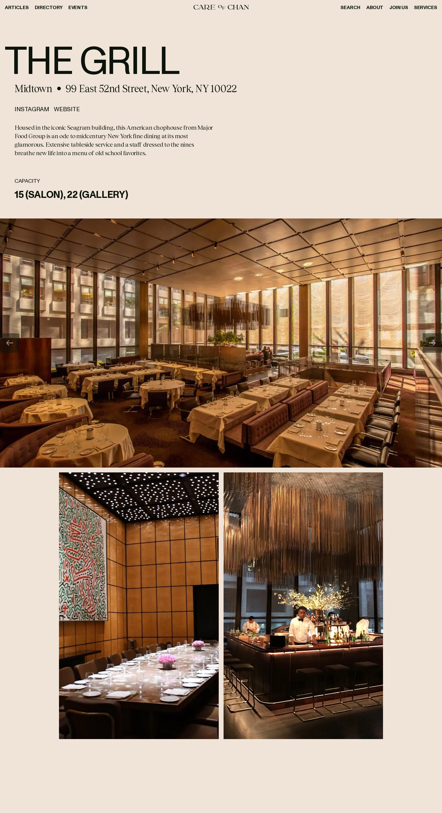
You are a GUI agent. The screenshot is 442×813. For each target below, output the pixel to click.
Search (350, 7)
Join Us (398, 7)
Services (425, 7)
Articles (17, 7)
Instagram (32, 109)
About (374, 7)
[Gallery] (221, 343)
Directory (48, 7)
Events (77, 7)
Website (67, 109)
